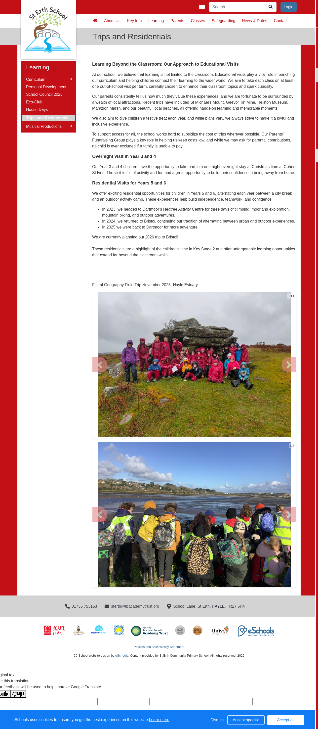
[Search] (237, 7)
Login (288, 7)
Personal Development (46, 87)
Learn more (159, 720)
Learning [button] (156, 21)
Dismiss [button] (217, 720)
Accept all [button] (285, 720)
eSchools (121, 655)
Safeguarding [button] (223, 21)
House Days (37, 109)
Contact (280, 21)
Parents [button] (177, 21)
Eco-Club (34, 102)
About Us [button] (112, 21)
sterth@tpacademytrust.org (135, 606)
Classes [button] (198, 21)
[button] (99, 364)
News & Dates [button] (254, 21)
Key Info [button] (134, 21)
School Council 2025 (44, 94)
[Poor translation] (18, 694)
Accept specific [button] (246, 720)
